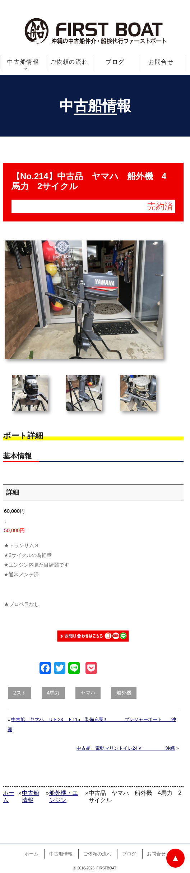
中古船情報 (23, 62)
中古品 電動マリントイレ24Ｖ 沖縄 (126, 748)
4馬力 (53, 693)
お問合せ (160, 62)
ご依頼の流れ (69, 62)
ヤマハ (88, 693)
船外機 (123, 693)
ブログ (115, 62)
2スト (19, 693)
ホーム (31, 854)
